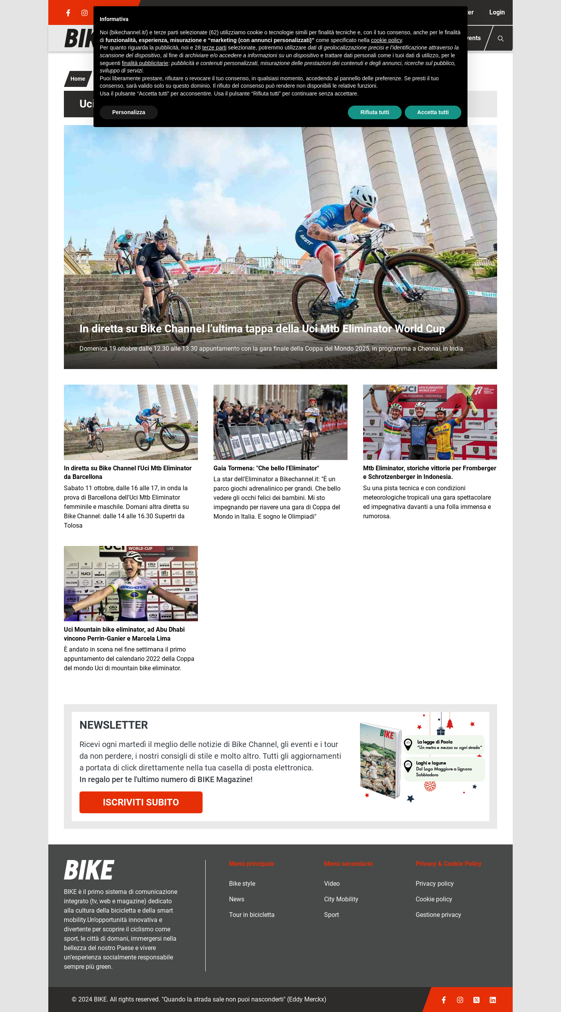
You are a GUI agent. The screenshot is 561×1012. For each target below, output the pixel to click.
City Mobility (341, 899)
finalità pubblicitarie (145, 63)
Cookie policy (434, 899)
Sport (331, 914)
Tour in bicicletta (252, 914)
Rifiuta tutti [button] (374, 112)
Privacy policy (435, 883)
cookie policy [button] (386, 40)
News (236, 899)
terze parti (214, 47)
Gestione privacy (438, 914)
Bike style (242, 883)
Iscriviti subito (141, 802)
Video (332, 883)
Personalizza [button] (128, 112)
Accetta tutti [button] (433, 112)
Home (78, 79)
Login (497, 12)
